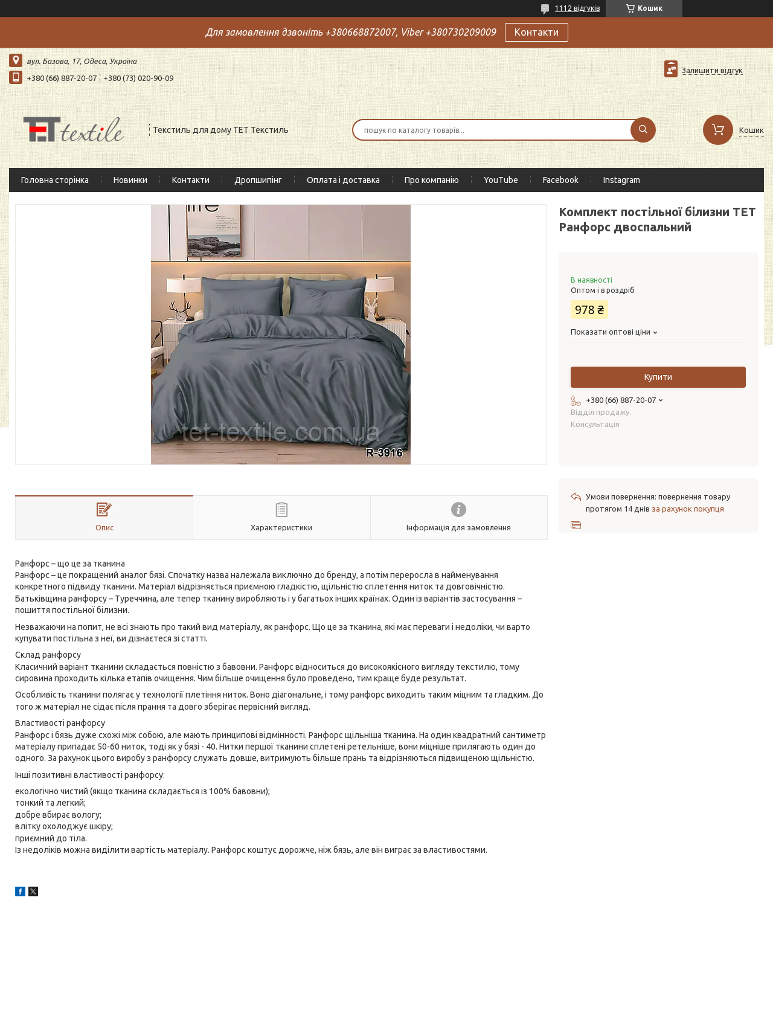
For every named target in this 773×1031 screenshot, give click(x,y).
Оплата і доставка (343, 180)
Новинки (130, 180)
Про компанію (432, 180)
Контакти (537, 32)
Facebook (561, 180)
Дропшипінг (258, 180)
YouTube (501, 180)
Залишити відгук (712, 70)
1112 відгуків (577, 8)
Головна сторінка (55, 180)
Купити (658, 377)
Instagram (621, 180)
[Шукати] (643, 130)
